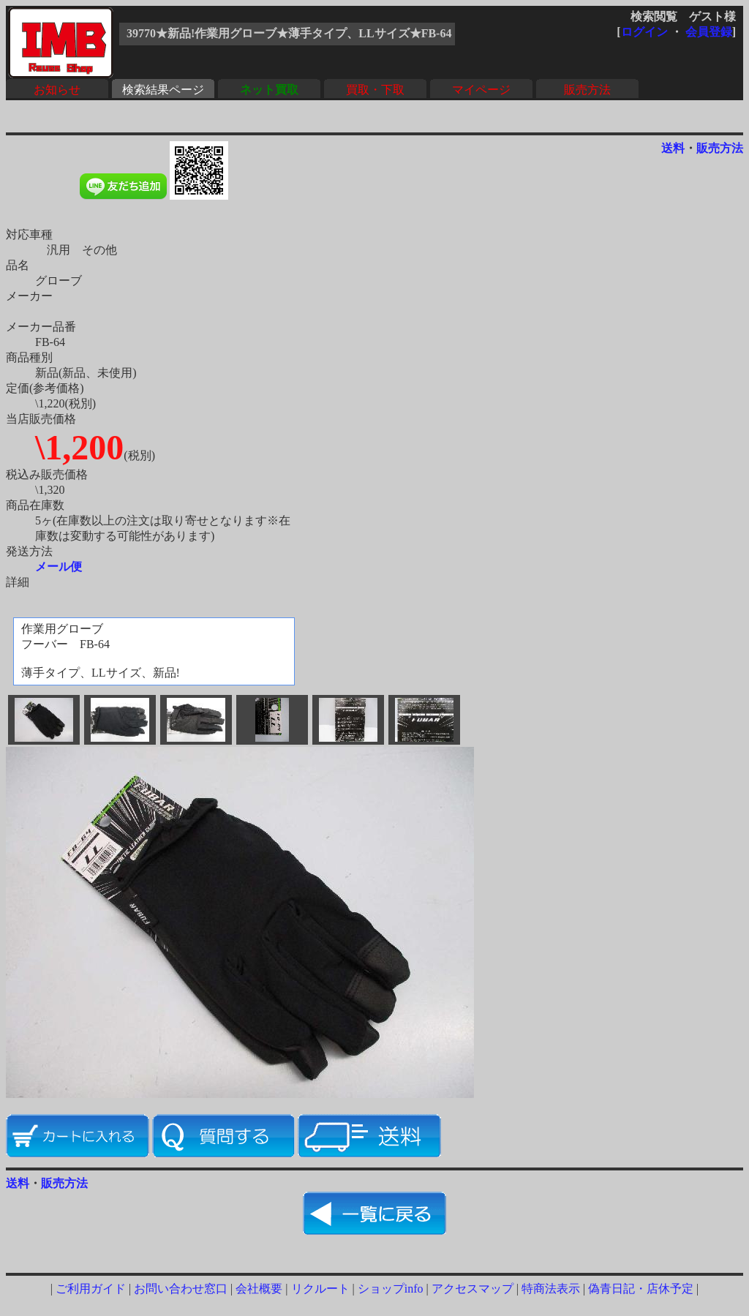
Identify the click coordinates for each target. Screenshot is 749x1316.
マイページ (481, 89)
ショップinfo (391, 1288)
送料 (673, 148)
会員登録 (708, 32)
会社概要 (259, 1288)
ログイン (644, 32)
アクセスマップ (472, 1288)
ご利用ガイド (91, 1288)
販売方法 (587, 89)
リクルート (320, 1288)
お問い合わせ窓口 (180, 1288)
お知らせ (57, 89)
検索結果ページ (163, 89)
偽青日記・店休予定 (640, 1288)
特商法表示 (551, 1288)
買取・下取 (375, 89)
